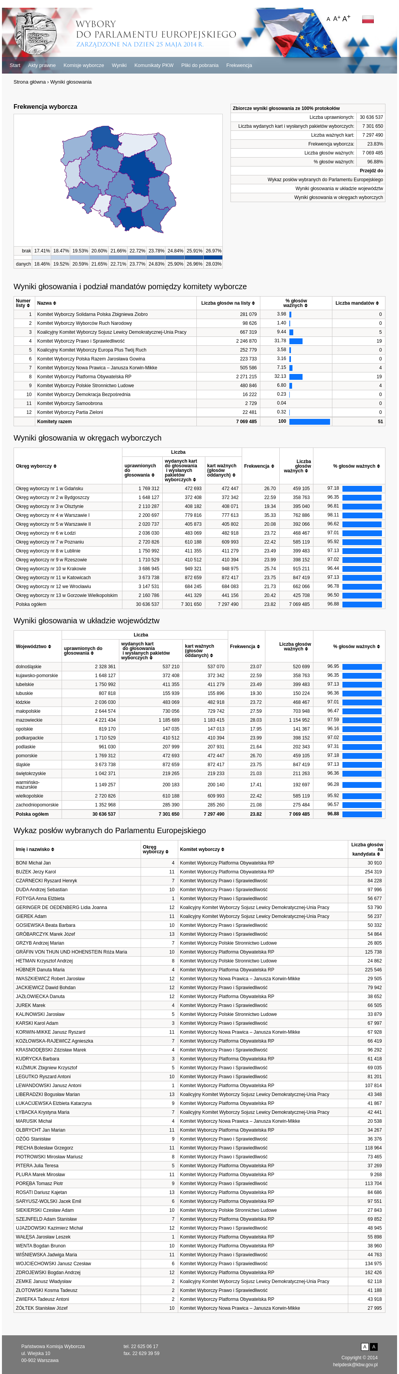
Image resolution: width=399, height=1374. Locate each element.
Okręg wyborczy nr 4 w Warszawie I (52, 515)
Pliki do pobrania (199, 65)
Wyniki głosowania (71, 82)
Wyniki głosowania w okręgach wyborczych (338, 197)
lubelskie (25, 684)
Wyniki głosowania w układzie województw (339, 188)
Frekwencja (239, 65)
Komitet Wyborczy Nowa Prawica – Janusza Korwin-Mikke (97, 368)
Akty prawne (42, 65)
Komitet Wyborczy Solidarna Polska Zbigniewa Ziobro (92, 314)
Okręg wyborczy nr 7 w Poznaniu (50, 542)
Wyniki (119, 65)
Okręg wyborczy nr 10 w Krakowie (51, 568)
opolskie (24, 729)
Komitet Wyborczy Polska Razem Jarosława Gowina (91, 359)
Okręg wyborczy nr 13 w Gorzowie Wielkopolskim (67, 595)
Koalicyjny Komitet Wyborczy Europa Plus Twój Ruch (91, 350)
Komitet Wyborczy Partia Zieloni (70, 412)
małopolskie (28, 711)
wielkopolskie (29, 796)
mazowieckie (29, 720)
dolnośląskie (28, 666)
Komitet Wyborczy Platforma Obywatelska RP (84, 376)
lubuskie (24, 693)
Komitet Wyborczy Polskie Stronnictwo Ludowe (85, 385)
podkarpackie (29, 738)
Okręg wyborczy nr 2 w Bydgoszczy (52, 497)
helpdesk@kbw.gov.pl (355, 1364)
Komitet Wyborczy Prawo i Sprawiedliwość (81, 341)
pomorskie (26, 755)
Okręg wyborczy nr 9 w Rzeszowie (51, 560)
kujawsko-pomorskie (37, 675)
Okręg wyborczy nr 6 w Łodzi (46, 533)
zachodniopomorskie (37, 805)
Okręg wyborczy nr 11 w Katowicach (53, 577)
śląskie (23, 764)
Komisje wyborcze (84, 65)
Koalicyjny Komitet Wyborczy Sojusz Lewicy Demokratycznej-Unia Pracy (111, 332)
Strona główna (30, 82)
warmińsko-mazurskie (28, 785)
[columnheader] (24, 303)
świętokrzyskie (31, 773)
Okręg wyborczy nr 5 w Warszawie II (53, 524)
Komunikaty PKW (154, 65)
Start (15, 65)
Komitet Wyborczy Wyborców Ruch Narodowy (84, 323)
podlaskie (26, 747)
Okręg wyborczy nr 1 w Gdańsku (49, 488)
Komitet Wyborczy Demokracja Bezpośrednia (84, 394)
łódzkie (23, 702)
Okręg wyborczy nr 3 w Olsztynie (50, 506)
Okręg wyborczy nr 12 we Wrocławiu (53, 586)
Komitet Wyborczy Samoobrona (70, 403)
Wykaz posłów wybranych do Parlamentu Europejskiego (325, 179)
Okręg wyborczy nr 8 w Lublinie (48, 551)
